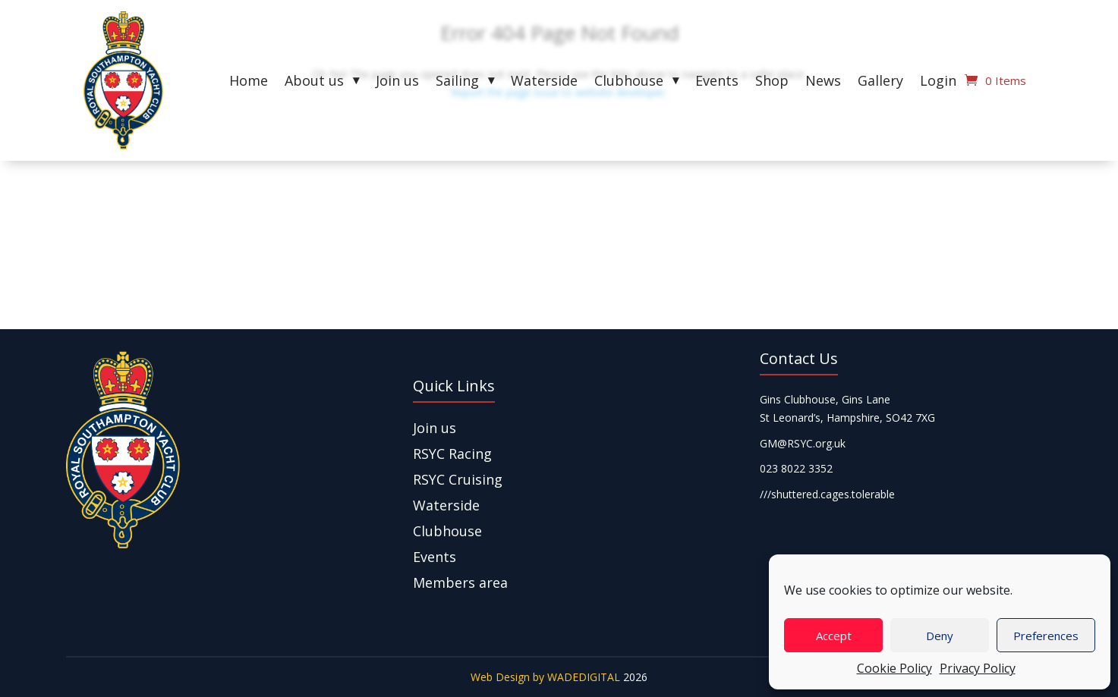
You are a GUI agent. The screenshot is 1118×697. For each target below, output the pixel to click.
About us (314, 82)
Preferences (1046, 635)
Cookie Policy (894, 668)
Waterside (544, 82)
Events (717, 82)
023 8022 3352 (796, 468)
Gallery (880, 82)
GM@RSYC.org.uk (803, 443)
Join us (397, 82)
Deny (939, 635)
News (823, 82)
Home (248, 82)
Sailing (457, 82)
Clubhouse (628, 82)
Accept (834, 635)
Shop (772, 82)
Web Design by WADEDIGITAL (545, 677)
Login (938, 82)
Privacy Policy (978, 668)
